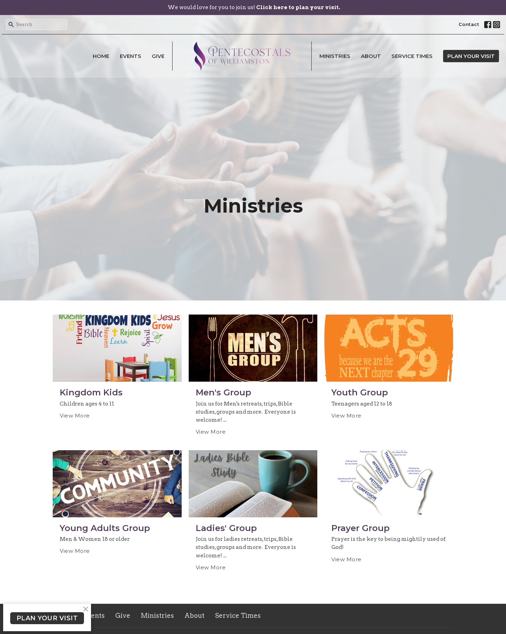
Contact (469, 24)
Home (101, 56)
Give (158, 56)
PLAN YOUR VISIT (471, 56)
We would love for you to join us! (254, 7)
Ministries (334, 56)
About (371, 56)
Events (130, 56)
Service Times (412, 56)
